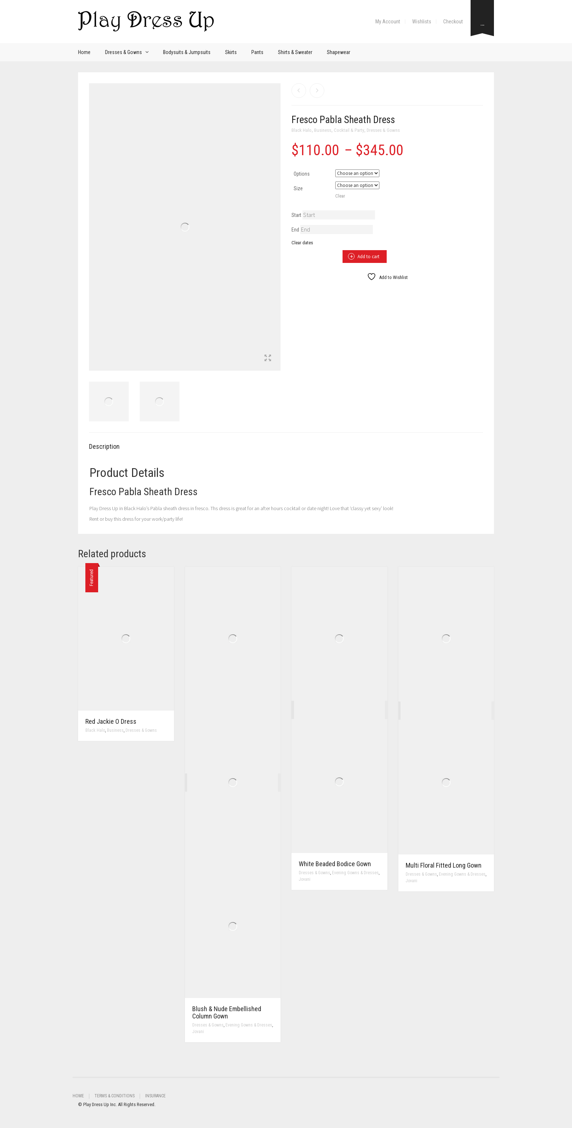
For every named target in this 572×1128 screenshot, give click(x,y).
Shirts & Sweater (295, 52)
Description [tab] (104, 446)
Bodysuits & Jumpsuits (186, 52)
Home (84, 52)
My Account (387, 21)
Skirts (231, 52)
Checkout (453, 21)
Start (296, 215)
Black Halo (301, 130)
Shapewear (338, 52)
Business (322, 130)
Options (302, 174)
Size (298, 188)
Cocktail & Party (349, 130)
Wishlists (421, 21)
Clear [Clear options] (340, 196)
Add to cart (368, 256)
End (295, 230)
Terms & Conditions (114, 1095)
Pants (257, 52)
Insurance (155, 1095)
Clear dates (302, 242)
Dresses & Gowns (123, 52)
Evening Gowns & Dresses (248, 1025)
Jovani (198, 1031)
